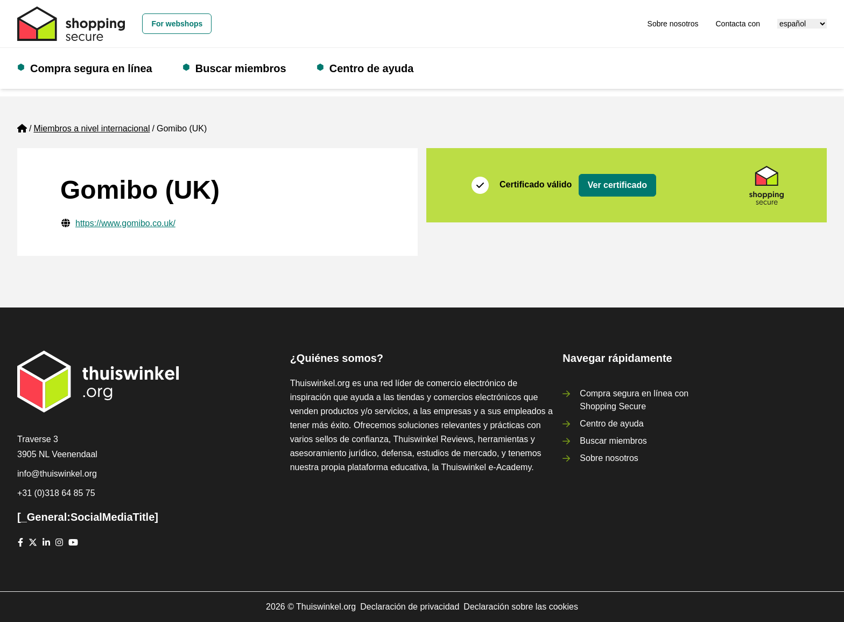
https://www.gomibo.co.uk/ (125, 223)
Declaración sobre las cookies (520, 606)
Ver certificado (617, 185)
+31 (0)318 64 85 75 (56, 493)
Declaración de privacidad (409, 606)
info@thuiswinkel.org (57, 473)
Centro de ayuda (371, 68)
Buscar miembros (240, 68)
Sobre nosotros (673, 23)
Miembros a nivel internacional (91, 128)
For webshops (176, 23)
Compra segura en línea (91, 68)
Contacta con (738, 23)
